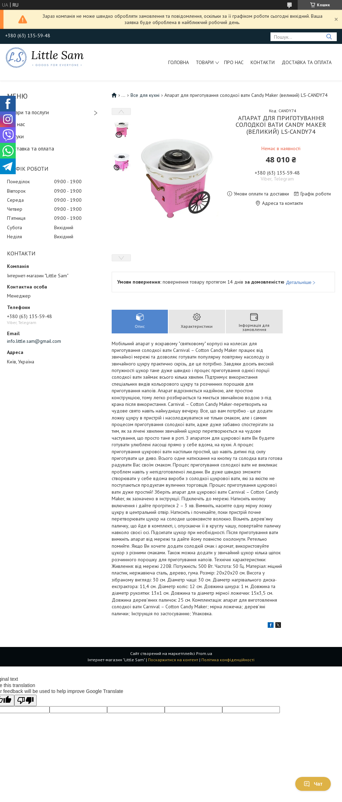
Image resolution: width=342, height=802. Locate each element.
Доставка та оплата (307, 62)
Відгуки (15, 136)
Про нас (234, 62)
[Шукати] (329, 36)
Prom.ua (204, 653)
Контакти (263, 62)
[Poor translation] (25, 700)
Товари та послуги (28, 112)
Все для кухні (145, 95)
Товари (205, 62)
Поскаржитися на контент (173, 659)
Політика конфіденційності (227, 659)
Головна (178, 62)
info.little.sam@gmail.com (34, 341)
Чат (313, 784)
